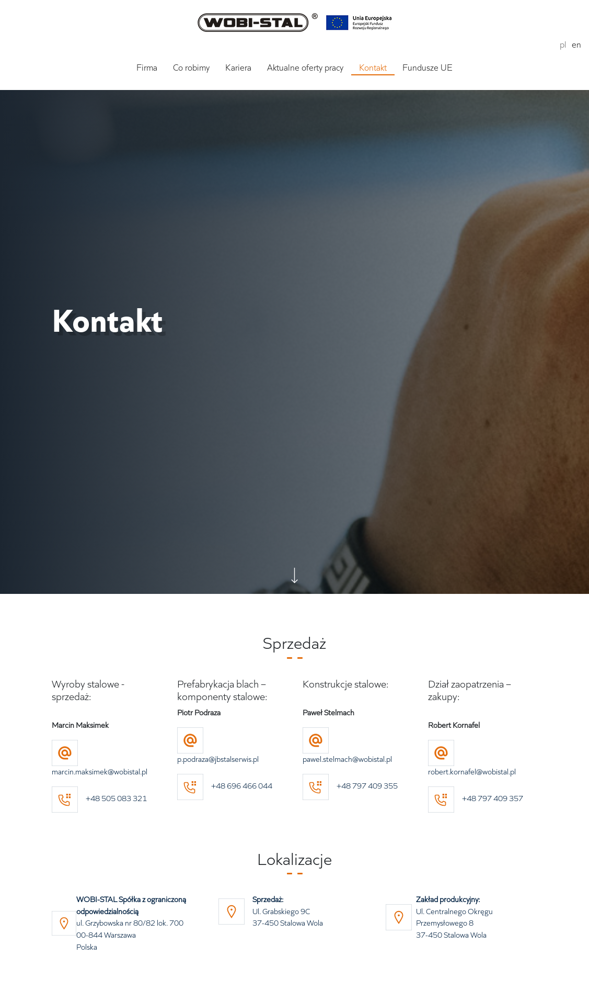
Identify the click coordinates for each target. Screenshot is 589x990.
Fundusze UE (427, 67)
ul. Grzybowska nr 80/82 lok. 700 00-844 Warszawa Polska (131, 923)
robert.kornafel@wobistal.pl (472, 772)
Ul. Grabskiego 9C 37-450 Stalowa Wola (287, 911)
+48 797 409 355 (350, 786)
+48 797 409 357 (475, 798)
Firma (146, 67)
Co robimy (191, 67)
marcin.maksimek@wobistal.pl (99, 772)
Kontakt (373, 67)
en (576, 44)
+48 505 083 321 (116, 798)
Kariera (238, 67)
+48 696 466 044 (224, 786)
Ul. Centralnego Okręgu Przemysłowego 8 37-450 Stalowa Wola (454, 917)
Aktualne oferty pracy (305, 67)
